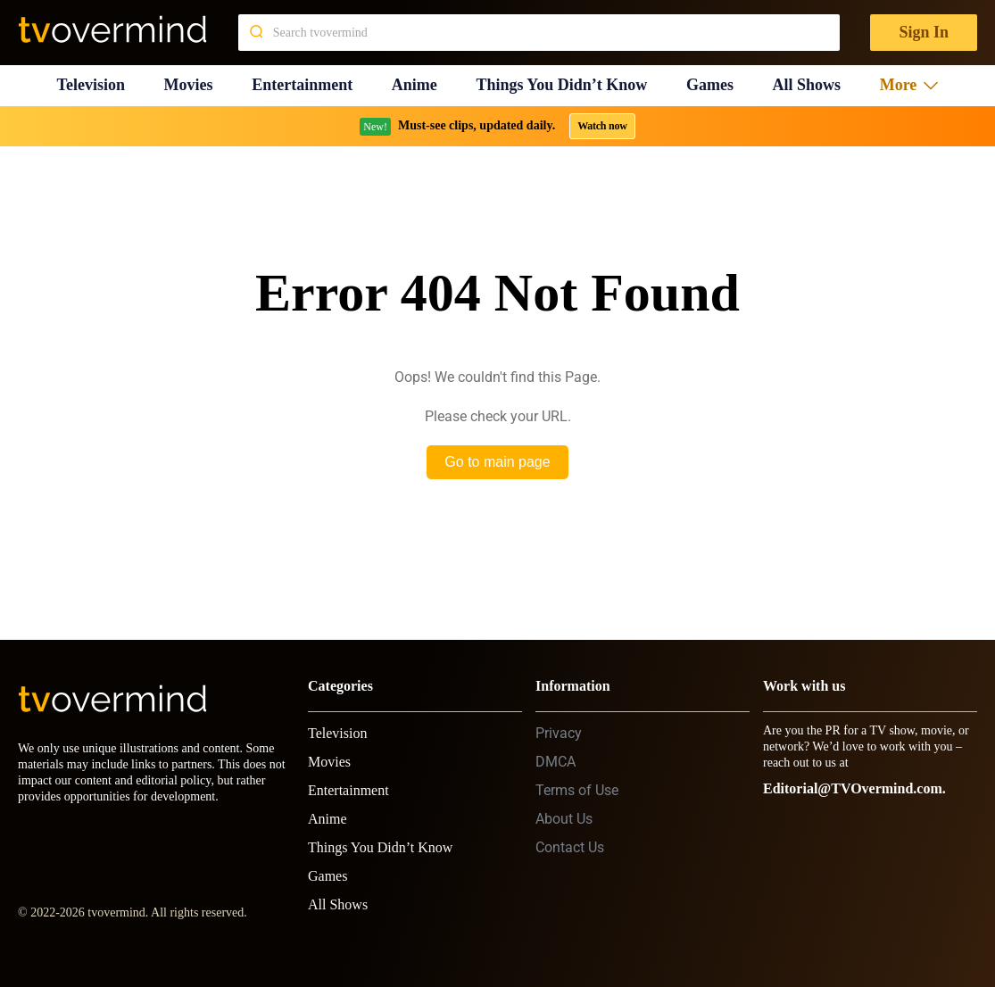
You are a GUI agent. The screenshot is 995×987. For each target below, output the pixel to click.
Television (91, 85)
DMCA (555, 761)
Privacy (558, 733)
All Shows (807, 85)
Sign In (924, 32)
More (909, 85)
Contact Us (569, 847)
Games (710, 85)
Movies (188, 85)
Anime (414, 85)
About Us (564, 818)
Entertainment (302, 85)
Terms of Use (576, 790)
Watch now (602, 126)
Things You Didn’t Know (561, 85)
